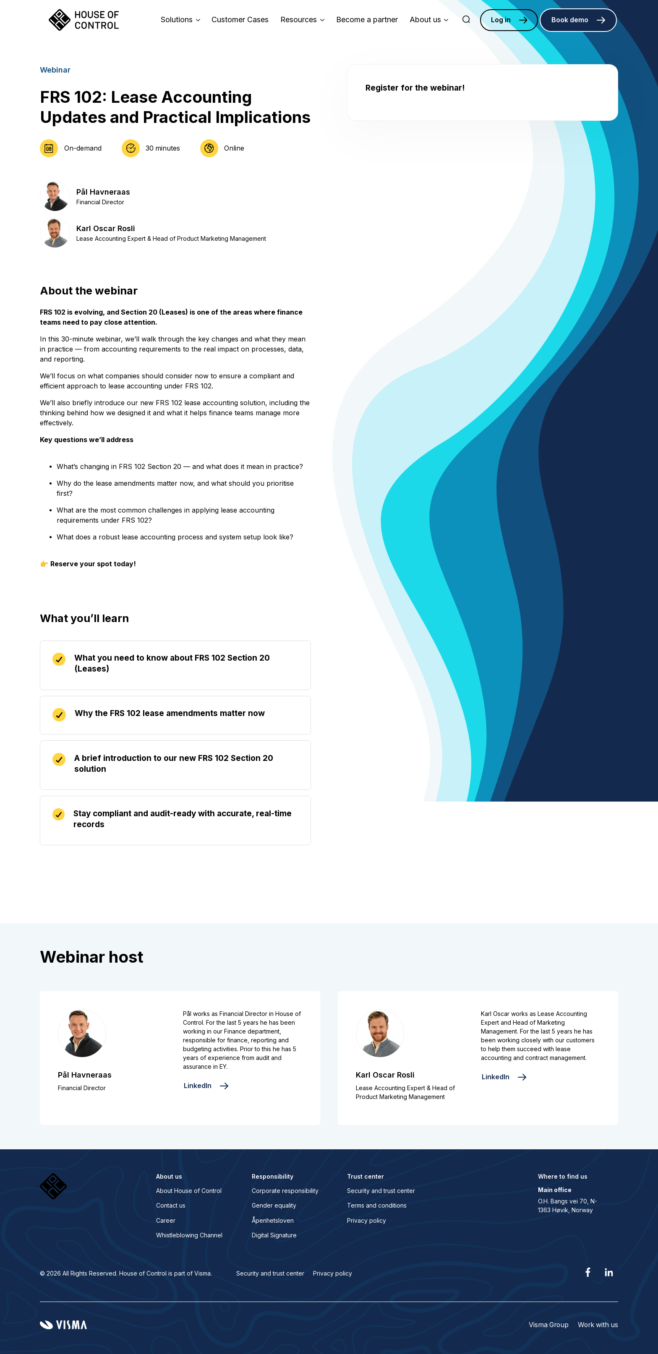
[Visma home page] (63, 1324)
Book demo (569, 20)
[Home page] (83, 20)
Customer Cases (240, 19)
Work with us (598, 1325)
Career (165, 1220)
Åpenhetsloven (273, 1220)
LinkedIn (198, 1086)
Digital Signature (274, 1235)
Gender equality (274, 1205)
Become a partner (367, 19)
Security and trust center (381, 1190)
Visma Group (549, 1325)
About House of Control (189, 1190)
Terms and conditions (377, 1205)
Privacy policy (366, 1220)
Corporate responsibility (285, 1190)
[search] (466, 20)
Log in (501, 20)
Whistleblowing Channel (189, 1235)
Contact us (170, 1205)
